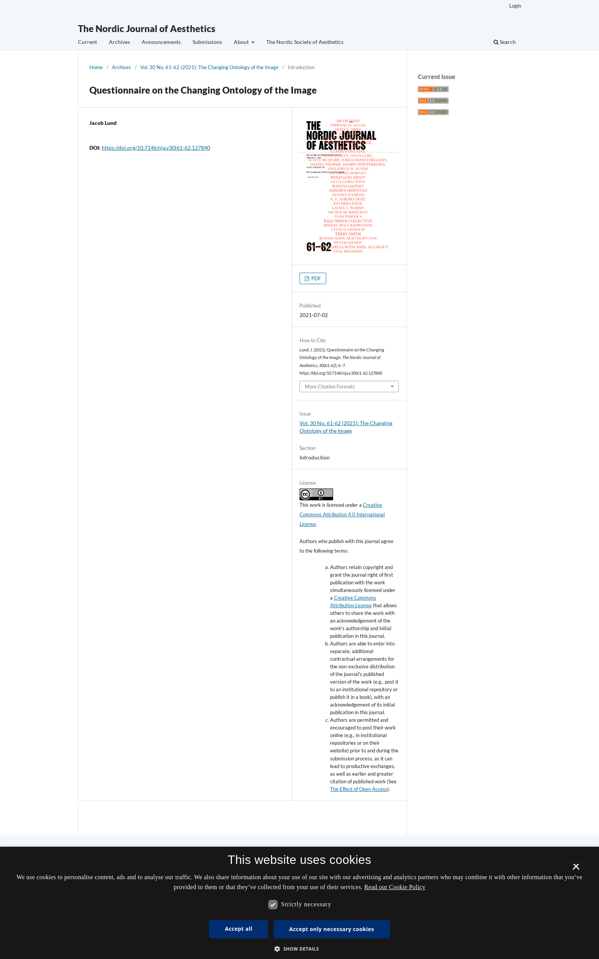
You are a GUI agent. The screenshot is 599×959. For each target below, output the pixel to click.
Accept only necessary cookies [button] (331, 929)
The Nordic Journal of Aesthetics (146, 28)
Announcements (161, 42)
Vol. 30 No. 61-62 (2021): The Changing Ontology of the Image (209, 67)
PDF (315, 278)
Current (87, 42)
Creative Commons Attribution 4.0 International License (342, 514)
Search (505, 42)
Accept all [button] (239, 928)
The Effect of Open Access (358, 789)
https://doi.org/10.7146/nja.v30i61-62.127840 (156, 147)
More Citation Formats (330, 386)
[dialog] (299, 903)
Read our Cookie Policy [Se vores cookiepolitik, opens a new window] (395, 887)
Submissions (207, 42)
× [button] (575, 869)
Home (96, 67)
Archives (119, 42)
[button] (299, 949)
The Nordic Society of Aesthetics (304, 42)
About (242, 42)
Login (515, 6)
